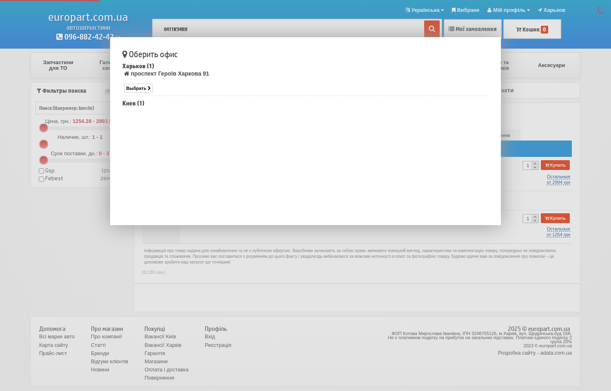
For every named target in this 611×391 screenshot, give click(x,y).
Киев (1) (133, 103)
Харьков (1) (138, 66)
